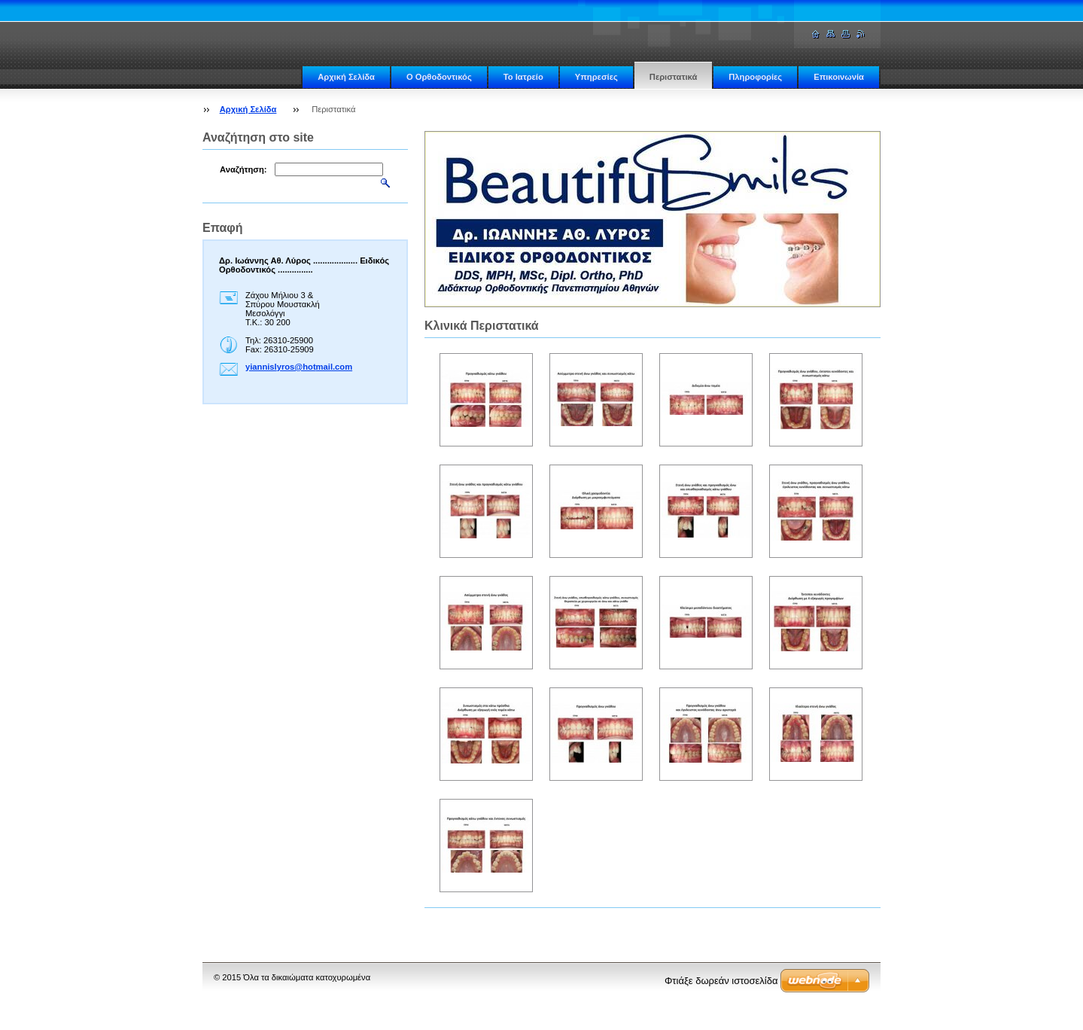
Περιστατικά (673, 76)
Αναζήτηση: (243, 169)
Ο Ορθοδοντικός (439, 76)
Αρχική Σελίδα (346, 76)
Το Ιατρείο (523, 76)
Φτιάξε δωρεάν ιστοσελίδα (721, 980)
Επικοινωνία (839, 76)
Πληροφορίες (755, 76)
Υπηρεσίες (596, 76)
